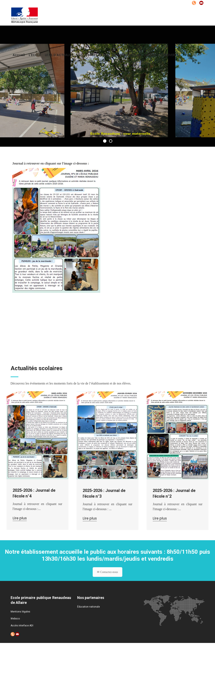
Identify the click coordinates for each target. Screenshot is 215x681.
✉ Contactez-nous (107, 576)
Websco (15, 618)
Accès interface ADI (22, 625)
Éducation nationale (88, 606)
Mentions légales (20, 611)
